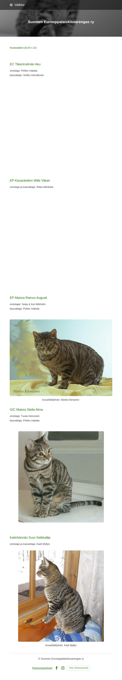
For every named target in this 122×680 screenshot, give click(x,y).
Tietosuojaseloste (42, 668)
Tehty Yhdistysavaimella (78, 668)
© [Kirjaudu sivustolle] (39, 658)
